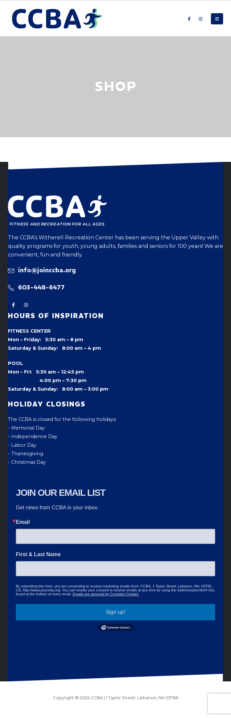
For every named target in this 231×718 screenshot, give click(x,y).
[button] (217, 18)
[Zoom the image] (57, 199)
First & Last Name (38, 554)
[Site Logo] (57, 18)
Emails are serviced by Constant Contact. (105, 594)
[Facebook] (189, 18)
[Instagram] (200, 18)
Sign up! (115, 612)
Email (23, 522)
